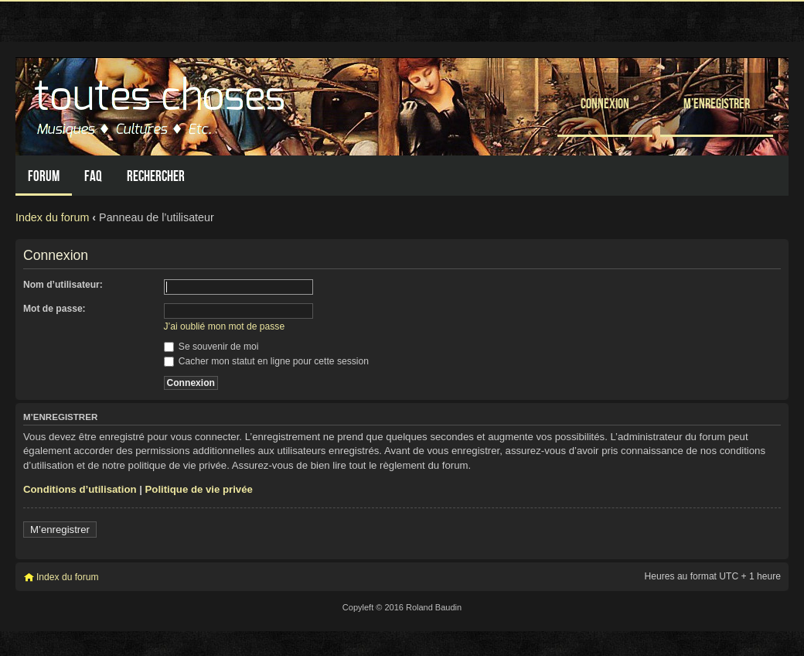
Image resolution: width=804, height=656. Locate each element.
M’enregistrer (716, 103)
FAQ (93, 176)
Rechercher (156, 176)
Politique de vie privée (199, 489)
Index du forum (52, 217)
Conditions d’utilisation (80, 489)
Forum (44, 176)
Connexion (605, 103)
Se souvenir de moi (211, 346)
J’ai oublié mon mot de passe (224, 326)
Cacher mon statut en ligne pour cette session (266, 361)
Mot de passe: (54, 308)
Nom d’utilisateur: (63, 284)
